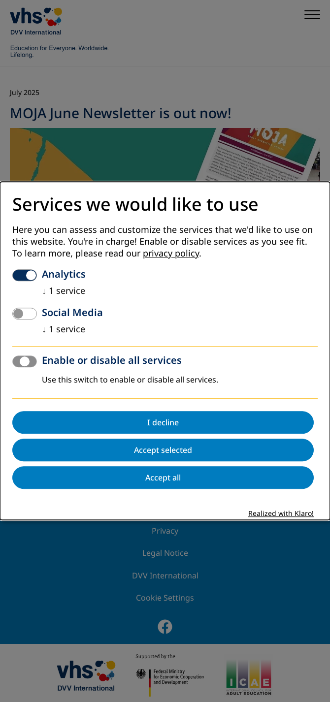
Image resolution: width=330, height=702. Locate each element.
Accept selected (163, 450)
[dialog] (165, 351)
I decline (163, 422)
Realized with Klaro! (281, 514)
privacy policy (171, 254)
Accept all (163, 478)
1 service (63, 291)
